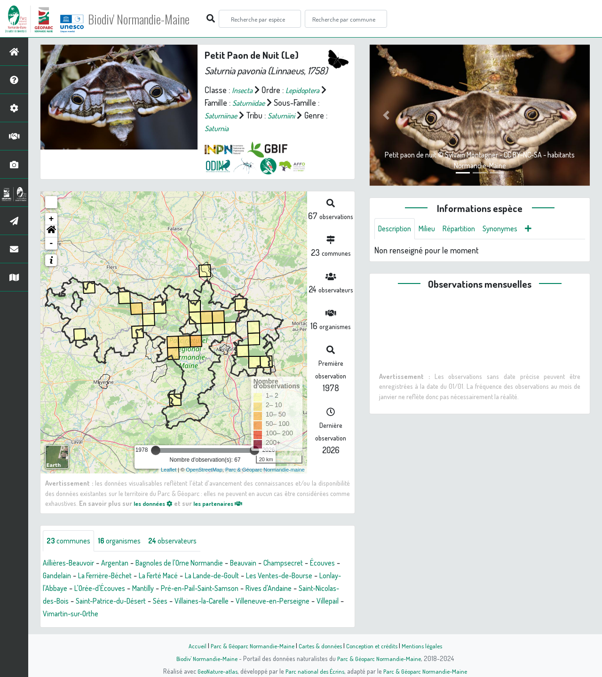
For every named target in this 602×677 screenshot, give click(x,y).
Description (397, 229)
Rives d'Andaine (69, 602)
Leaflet (168, 469)
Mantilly (223, 589)
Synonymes (513, 229)
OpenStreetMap (204, 469)
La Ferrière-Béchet (148, 577)
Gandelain (94, 577)
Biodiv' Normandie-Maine (154, 18)
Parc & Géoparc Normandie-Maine (247, 645)
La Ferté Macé (210, 577)
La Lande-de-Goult (271, 577)
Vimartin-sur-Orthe (228, 615)
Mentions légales (429, 645)
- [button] (51, 243)
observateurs (186, 541)
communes (71, 541)
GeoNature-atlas (212, 671)
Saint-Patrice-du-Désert (224, 602)
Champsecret (314, 564)
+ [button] (51, 219)
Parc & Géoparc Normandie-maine (265, 469)
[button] (51, 231)
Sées (280, 602)
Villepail (177, 615)
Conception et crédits (375, 645)
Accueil (188, 645)
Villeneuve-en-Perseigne (115, 615)
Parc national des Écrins (313, 671)
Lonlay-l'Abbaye (112, 589)
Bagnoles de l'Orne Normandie (197, 564)
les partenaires (226, 503)
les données (156, 503)
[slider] (155, 450)
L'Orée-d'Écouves (174, 589)
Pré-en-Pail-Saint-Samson (287, 589)
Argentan (124, 564)
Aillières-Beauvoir (72, 564)
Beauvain (269, 564)
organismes (127, 541)
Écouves (57, 577)
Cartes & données (320, 645)
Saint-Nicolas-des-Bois (139, 602)
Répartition (468, 229)
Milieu (432, 229)
